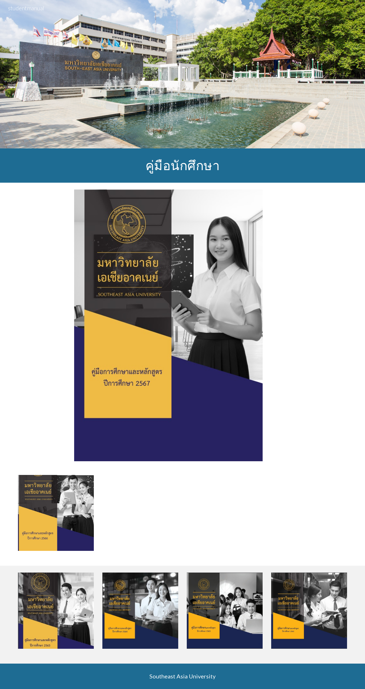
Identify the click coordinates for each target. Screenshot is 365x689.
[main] (182, 165)
